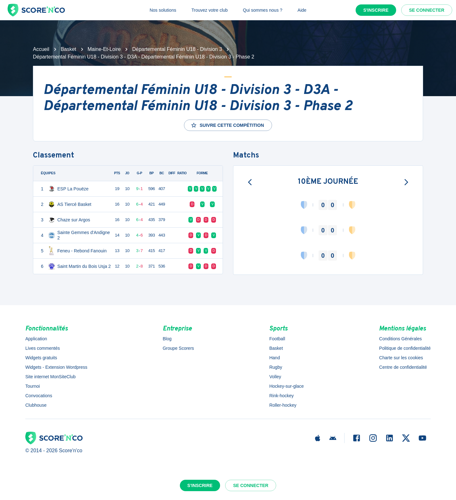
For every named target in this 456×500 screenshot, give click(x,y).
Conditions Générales (400, 338)
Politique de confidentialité (405, 348)
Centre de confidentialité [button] (403, 367)
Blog (167, 338)
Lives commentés (42, 348)
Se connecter (426, 10)
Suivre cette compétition (227, 125)
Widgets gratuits (41, 357)
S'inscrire (376, 10)
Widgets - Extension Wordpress (56, 367)
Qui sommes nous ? (262, 10)
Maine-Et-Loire (104, 49)
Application (36, 338)
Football (277, 338)
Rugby (275, 367)
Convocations (38, 395)
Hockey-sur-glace (286, 386)
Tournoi (32, 386)
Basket (68, 49)
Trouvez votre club (209, 10)
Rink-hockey (281, 395)
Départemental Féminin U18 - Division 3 (177, 49)
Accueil (41, 49)
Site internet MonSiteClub (50, 376)
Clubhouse (36, 405)
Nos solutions (162, 10)
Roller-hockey (282, 405)
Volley (275, 376)
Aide (302, 10)
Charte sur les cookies (401, 357)
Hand (274, 357)
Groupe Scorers (178, 348)
